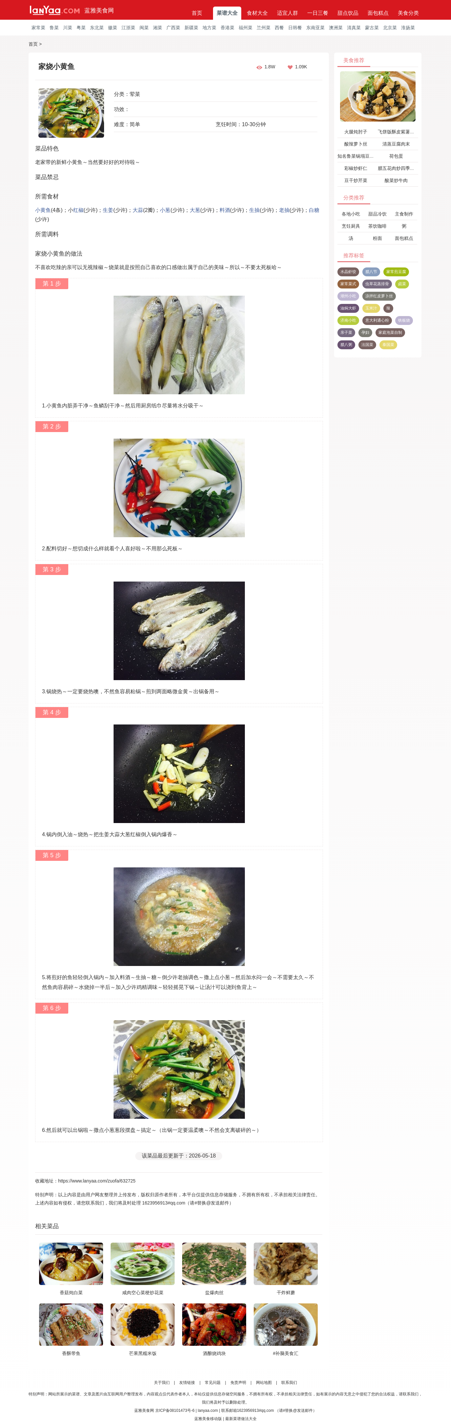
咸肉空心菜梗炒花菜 (142, 1292)
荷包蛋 (396, 156)
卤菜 (402, 284)
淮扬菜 (408, 27)
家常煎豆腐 (396, 271)
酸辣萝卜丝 (355, 144)
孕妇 (365, 332)
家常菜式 (348, 284)
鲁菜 (54, 27)
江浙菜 (128, 27)
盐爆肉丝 (214, 1292)
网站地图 (264, 1382)
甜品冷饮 (377, 214)
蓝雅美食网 (99, 10)
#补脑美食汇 (286, 1353)
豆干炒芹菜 (355, 180)
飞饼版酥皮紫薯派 (396, 131)
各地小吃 (351, 214)
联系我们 (289, 1382)
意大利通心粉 (377, 320)
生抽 (254, 210)
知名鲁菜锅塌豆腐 (355, 156)
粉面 (377, 238)
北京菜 (390, 27)
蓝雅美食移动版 (208, 1418)
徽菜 (112, 27)
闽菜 (144, 27)
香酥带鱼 (71, 1353)
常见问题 (213, 1382)
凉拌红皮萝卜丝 (379, 296)
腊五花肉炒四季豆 (396, 168)
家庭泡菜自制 (390, 332)
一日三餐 (317, 13)
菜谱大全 (227, 13)
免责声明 (238, 1382)
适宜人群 (287, 13)
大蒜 (138, 210)
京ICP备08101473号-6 (175, 1410)
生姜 (108, 210)
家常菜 (38, 27)
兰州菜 (263, 27)
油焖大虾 (348, 308)
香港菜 (227, 27)
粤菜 (81, 27)
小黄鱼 (43, 210)
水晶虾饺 (348, 271)
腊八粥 (346, 344)
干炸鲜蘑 (286, 1292)
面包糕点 (378, 13)
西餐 (279, 27)
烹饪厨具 (351, 226)
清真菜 (354, 27)
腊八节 (371, 271)
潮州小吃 (348, 296)
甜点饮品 (347, 13)
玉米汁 (371, 308)
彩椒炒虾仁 (355, 168)
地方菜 (209, 27)
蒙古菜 (372, 27)
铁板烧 (404, 320)
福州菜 (245, 27)
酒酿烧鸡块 (214, 1353)
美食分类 (408, 13)
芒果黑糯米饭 (143, 1353)
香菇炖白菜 (71, 1292)
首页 (197, 13)
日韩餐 (295, 27)
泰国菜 (388, 344)
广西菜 (173, 27)
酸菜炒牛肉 (396, 180)
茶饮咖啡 (377, 226)
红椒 (78, 210)
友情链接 (187, 1382)
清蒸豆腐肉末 (396, 144)
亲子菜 (346, 332)
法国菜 (367, 344)
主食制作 (404, 214)
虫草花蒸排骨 (377, 284)
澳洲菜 (336, 27)
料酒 (225, 210)
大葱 (195, 210)
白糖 (314, 210)
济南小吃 (348, 320)
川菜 (67, 27)
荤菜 (135, 94)
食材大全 (257, 13)
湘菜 (157, 27)
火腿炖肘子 (355, 131)
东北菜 (97, 27)
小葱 (165, 210)
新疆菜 (191, 27)
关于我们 (162, 1382)
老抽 (284, 210)
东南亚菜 (315, 27)
